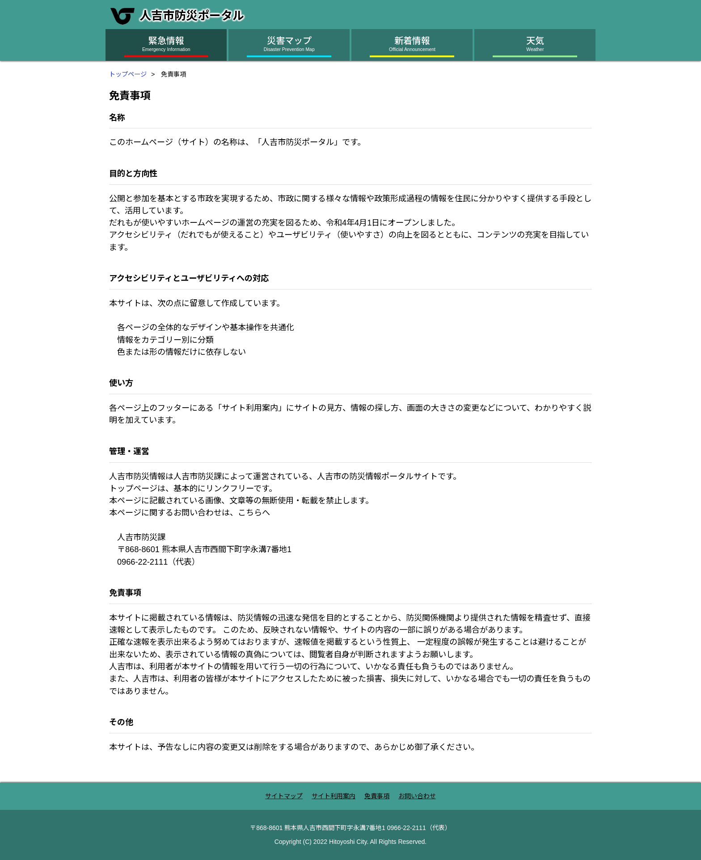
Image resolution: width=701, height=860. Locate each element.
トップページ (128, 74)
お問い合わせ (417, 796)
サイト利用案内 (333, 796)
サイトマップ (284, 796)
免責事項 (376, 796)
